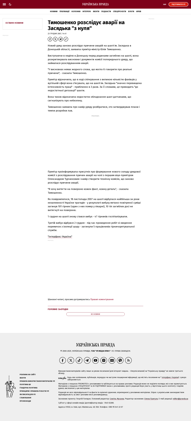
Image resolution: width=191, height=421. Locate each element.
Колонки (75, 11)
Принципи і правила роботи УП (34, 391)
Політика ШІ (25, 384)
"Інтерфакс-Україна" (60, 236)
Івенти (96, 11)
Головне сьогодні (58, 309)
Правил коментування (102, 299)
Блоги (131, 11)
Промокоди (25, 401)
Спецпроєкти (119, 11)
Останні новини (14, 23)
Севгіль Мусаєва (117, 399)
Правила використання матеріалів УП (37, 381)
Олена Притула (151, 399)
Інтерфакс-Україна (170, 377)
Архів (138, 11)
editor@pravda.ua (180, 399)
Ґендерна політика (28, 388)
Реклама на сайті (28, 374)
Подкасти (106, 11)
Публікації (64, 11)
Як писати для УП (28, 394)
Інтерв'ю (87, 11)
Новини (53, 11)
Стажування (25, 398)
